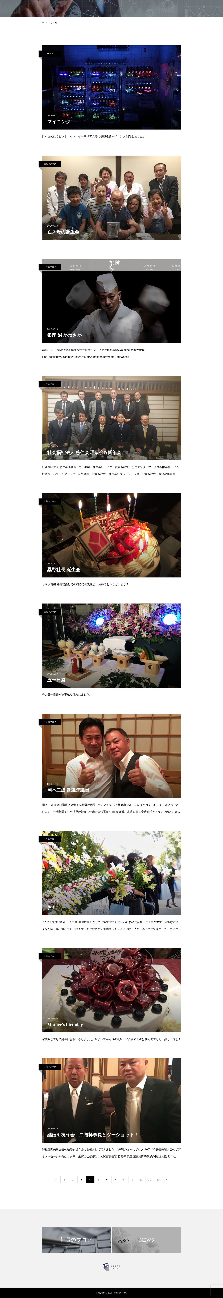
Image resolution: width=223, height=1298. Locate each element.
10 (141, 1179)
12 (158, 1179)
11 (149, 1179)
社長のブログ (50, 164)
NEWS (50, 53)
